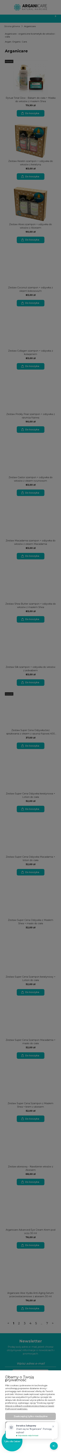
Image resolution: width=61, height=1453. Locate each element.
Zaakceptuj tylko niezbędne (30, 1416)
